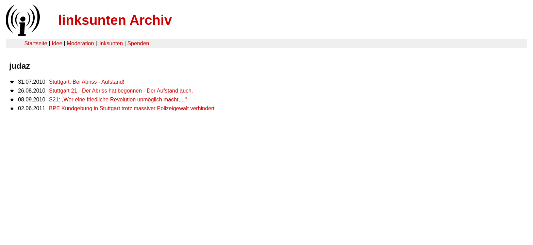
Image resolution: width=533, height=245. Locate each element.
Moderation (80, 43)
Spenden (138, 43)
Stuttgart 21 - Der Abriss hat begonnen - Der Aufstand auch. (121, 91)
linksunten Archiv (115, 20)
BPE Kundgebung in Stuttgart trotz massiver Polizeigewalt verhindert (131, 108)
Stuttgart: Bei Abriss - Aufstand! (86, 82)
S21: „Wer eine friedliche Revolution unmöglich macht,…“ (118, 99)
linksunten (110, 43)
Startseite (35, 43)
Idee (57, 43)
